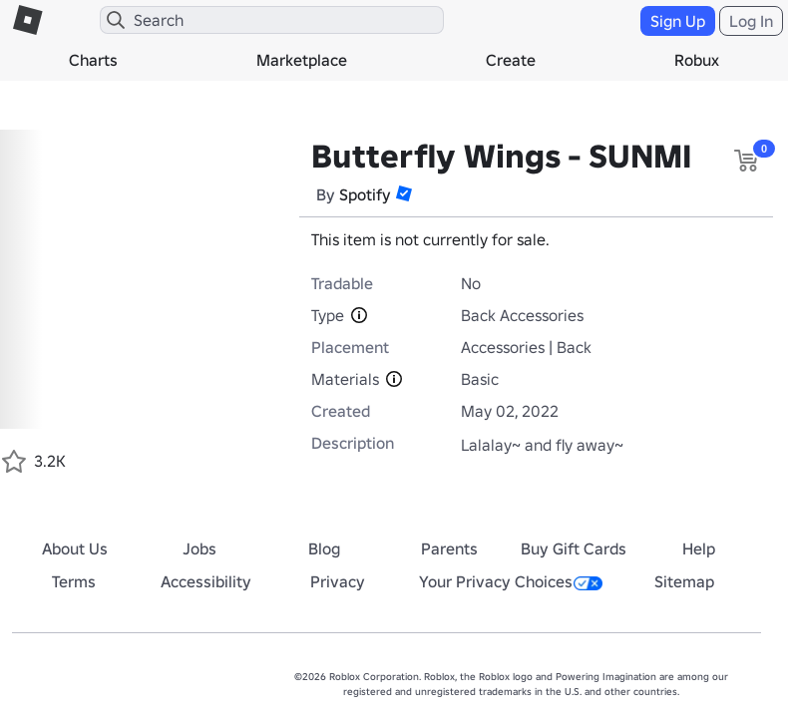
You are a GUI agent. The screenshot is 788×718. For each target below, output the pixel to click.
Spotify (365, 194)
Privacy (337, 581)
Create (511, 60)
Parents (449, 548)
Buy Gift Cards (573, 548)
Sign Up (677, 21)
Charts (93, 60)
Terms (74, 581)
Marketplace (301, 60)
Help (698, 548)
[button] (404, 193)
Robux (696, 60)
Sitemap (684, 581)
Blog (324, 548)
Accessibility (206, 581)
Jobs (199, 548)
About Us (75, 548)
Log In (751, 21)
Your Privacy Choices (510, 581)
